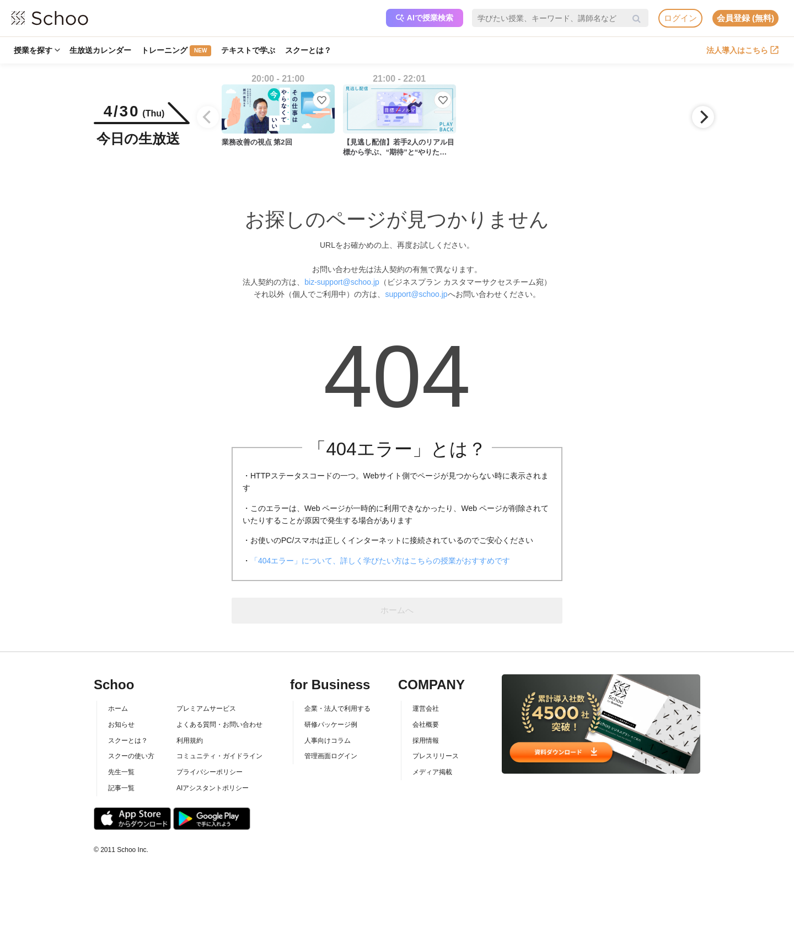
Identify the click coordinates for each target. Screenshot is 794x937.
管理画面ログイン (330, 756)
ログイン (680, 18)
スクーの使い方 (131, 756)
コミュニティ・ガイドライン (219, 756)
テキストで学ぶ (249, 50)
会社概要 (425, 724)
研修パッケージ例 (330, 724)
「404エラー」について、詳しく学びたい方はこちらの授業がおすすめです (380, 560)
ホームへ (397, 610)
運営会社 (425, 708)
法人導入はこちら (742, 50)
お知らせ (121, 724)
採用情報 (425, 740)
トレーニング (177, 50)
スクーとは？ (309, 50)
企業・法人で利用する (337, 708)
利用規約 (189, 740)
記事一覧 (121, 788)
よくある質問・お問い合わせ (219, 724)
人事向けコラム (327, 740)
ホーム (118, 708)
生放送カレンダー (101, 50)
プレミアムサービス (206, 708)
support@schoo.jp (416, 294)
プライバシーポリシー (209, 772)
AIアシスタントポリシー (212, 788)
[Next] (703, 117)
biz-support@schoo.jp (341, 282)
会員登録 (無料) (745, 18)
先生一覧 (121, 772)
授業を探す (37, 50)
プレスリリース (435, 756)
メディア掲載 (432, 772)
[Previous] (208, 117)
